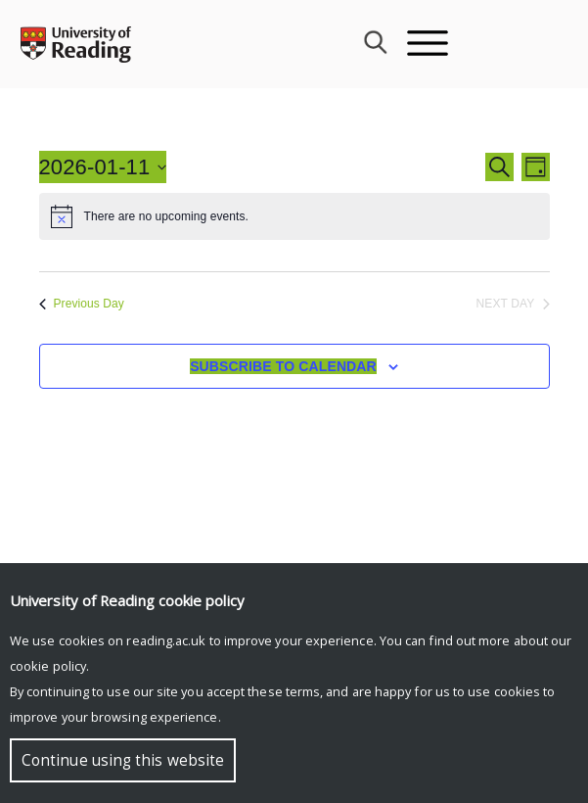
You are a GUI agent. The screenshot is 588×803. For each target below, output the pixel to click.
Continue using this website (123, 760)
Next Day (513, 303)
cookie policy (48, 666)
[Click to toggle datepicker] (103, 167)
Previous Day (81, 303)
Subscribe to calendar (283, 366)
